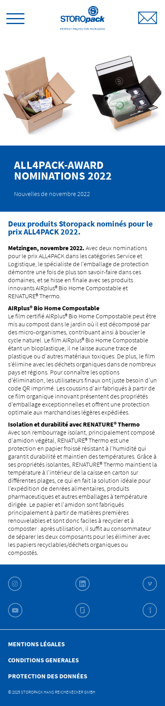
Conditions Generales (43, 660)
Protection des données (47, 676)
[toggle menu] (15, 17)
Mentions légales (36, 644)
